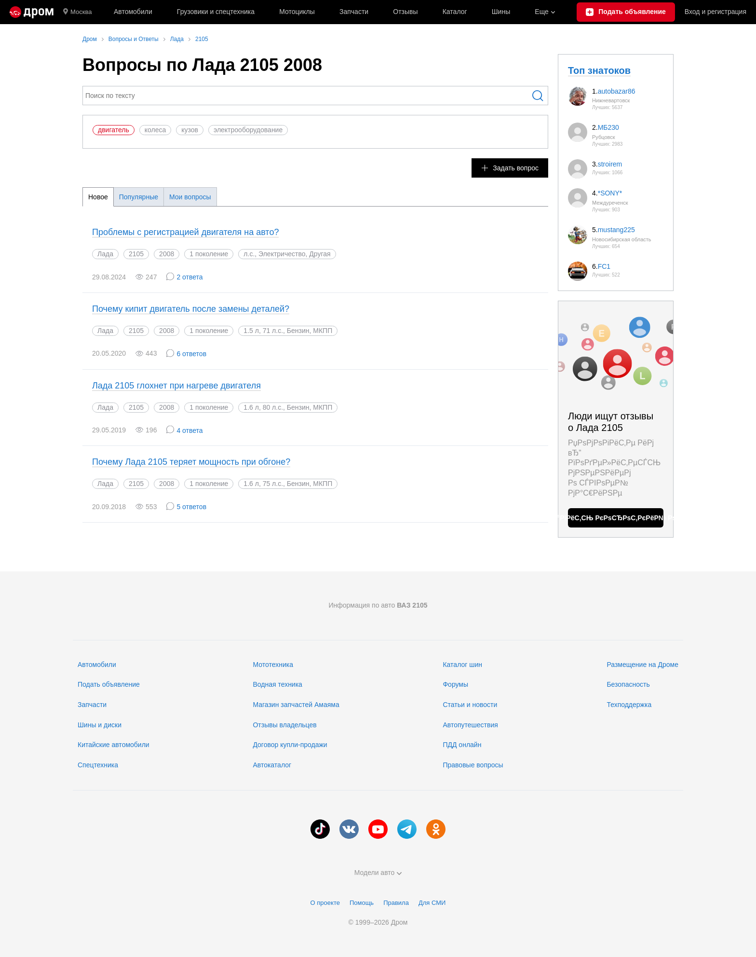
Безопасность (628, 684)
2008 (166, 254)
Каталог (455, 11)
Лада (105, 254)
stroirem (610, 164)
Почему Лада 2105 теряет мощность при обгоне (191, 462)
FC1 (604, 266)
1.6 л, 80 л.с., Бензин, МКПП (287, 407)
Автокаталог (272, 765)
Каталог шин (462, 664)
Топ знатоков (599, 70)
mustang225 (616, 230)
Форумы (455, 684)
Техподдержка (629, 704)
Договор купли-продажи (290, 745)
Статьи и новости (470, 704)
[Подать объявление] (626, 12)
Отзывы (405, 11)
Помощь (362, 902)
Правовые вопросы (473, 765)
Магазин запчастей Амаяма (296, 704)
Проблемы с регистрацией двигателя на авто (185, 232)
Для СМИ (432, 902)
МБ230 (608, 127)
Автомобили (133, 11)
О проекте (325, 902)
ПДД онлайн (462, 745)
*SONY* (610, 193)
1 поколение (208, 254)
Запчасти (353, 11)
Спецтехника (98, 765)
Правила (396, 902)
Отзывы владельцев (284, 725)
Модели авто (378, 872)
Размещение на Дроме (642, 664)
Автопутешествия (470, 725)
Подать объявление (109, 684)
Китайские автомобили (113, 745)
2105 (136, 254)
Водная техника (277, 684)
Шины (501, 11)
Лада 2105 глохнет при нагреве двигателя (176, 385)
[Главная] (32, 12)
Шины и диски (100, 725)
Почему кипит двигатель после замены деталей (190, 309)
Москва (77, 12)
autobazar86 (616, 91)
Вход (715, 12)
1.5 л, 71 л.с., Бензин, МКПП (287, 330)
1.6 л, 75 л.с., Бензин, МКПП (287, 483)
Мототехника (273, 664)
